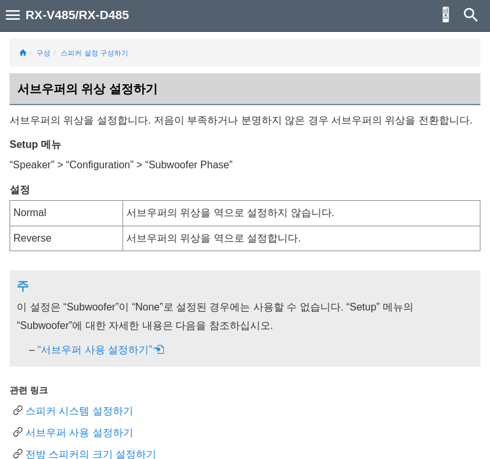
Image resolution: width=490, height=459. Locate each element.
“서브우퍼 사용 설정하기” (101, 349)
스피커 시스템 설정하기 (79, 410)
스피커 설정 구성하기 (94, 53)
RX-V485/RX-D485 (77, 15)
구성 (43, 53)
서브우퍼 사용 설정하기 (79, 432)
